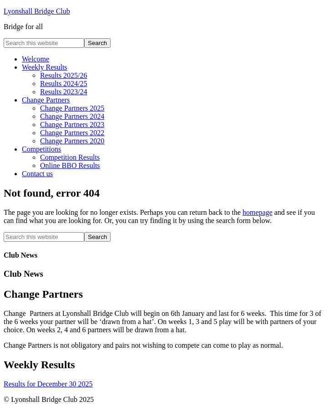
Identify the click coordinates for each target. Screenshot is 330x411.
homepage (258, 212)
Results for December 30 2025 (48, 384)
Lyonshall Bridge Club (37, 11)
